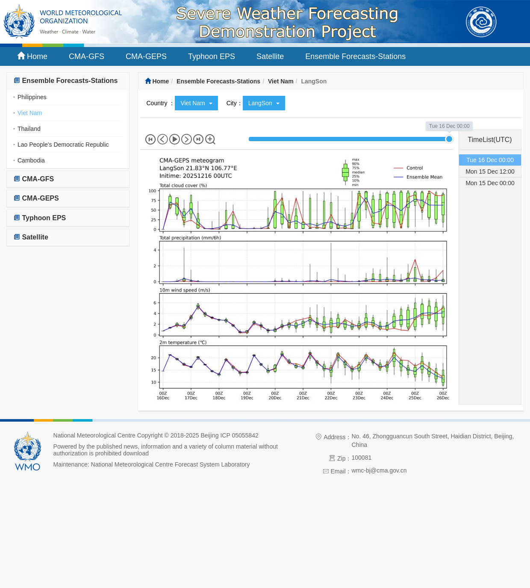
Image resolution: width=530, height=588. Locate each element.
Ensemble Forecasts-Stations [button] (65, 80)
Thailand (29, 128)
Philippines (32, 97)
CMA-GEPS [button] (36, 198)
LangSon (264, 103)
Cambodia (31, 160)
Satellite (270, 56)
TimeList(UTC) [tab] (490, 139)
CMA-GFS (86, 56)
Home (32, 56)
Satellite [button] (30, 237)
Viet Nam (30, 112)
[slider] (449, 139)
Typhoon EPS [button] (39, 218)
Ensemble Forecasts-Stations (355, 56)
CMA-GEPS (146, 56)
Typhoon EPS (211, 56)
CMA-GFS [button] (33, 179)
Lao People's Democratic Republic (63, 144)
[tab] (68, 81)
